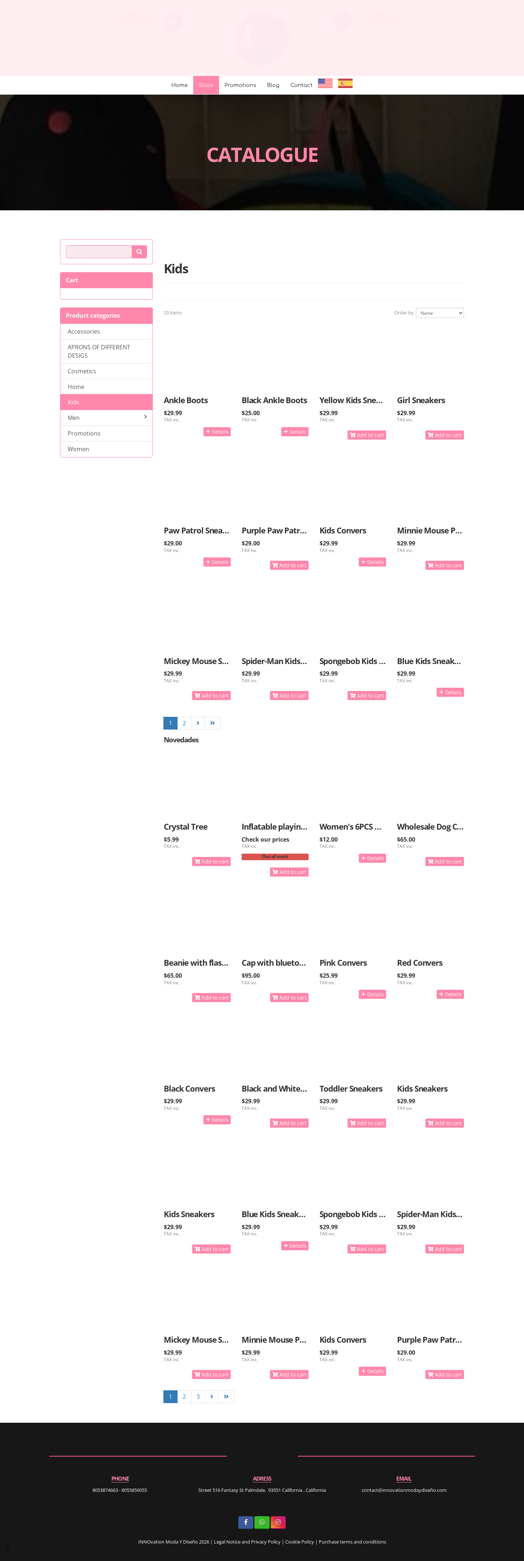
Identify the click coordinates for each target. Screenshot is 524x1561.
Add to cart (367, 435)
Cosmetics (82, 371)
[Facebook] (245, 1522)
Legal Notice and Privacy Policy (247, 1541)
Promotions (240, 85)
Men (107, 418)
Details (217, 431)
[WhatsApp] (261, 1522)
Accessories (84, 331)
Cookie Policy (299, 1541)
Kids (73, 402)
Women (78, 449)
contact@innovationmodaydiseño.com (102, 23)
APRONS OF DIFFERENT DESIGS (99, 351)
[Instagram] (278, 1522)
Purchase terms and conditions (352, 1541)
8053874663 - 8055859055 (406, 23)
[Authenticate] (8, 1548)
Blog (273, 85)
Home (179, 85)
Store (206, 85)
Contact (301, 85)
